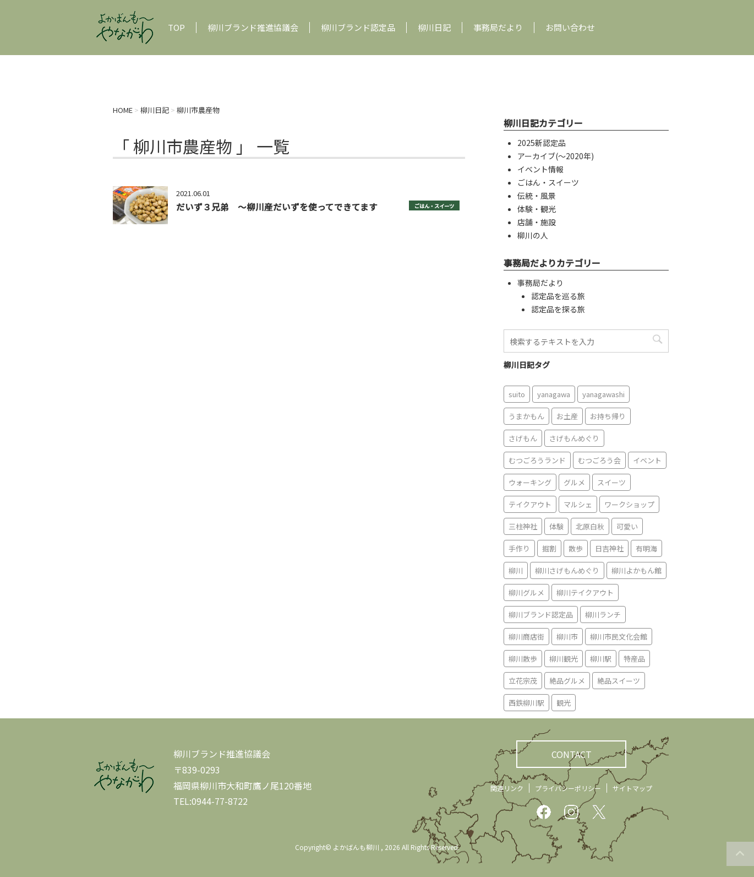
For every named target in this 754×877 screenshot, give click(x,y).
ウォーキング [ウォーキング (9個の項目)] (530, 482)
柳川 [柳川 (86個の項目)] (516, 570)
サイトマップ (632, 788)
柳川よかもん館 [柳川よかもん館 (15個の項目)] (636, 570)
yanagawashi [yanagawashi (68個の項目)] (603, 394)
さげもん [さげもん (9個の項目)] (523, 438)
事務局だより (498, 27)
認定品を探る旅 (558, 309)
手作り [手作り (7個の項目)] (519, 548)
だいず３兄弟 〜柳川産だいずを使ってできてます (277, 207)
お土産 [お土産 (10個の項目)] (567, 416)
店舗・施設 (536, 222)
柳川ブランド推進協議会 (252, 27)
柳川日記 (434, 27)
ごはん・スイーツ (434, 206)
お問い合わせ (570, 27)
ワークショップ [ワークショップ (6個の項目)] (629, 504)
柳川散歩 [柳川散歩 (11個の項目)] (523, 658)
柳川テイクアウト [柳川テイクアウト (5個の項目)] (585, 592)
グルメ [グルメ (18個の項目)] (574, 482)
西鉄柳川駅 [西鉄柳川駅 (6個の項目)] (526, 702)
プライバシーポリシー (568, 788)
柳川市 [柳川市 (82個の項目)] (567, 636)
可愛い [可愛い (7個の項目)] (627, 526)
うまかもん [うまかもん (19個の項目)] (526, 416)
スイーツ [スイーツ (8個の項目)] (611, 482)
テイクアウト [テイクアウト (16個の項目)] (530, 504)
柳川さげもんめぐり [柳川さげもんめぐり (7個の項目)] (567, 570)
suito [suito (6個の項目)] (517, 394)
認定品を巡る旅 (558, 295)
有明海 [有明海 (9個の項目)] (646, 548)
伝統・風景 (536, 195)
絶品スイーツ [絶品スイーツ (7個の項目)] (618, 680)
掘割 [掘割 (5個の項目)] (549, 548)
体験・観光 (536, 208)
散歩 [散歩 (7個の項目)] (576, 548)
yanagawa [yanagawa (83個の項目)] (553, 394)
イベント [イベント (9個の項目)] (647, 460)
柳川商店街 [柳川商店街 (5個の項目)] (526, 636)
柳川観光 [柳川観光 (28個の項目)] (563, 658)
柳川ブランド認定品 (358, 27)
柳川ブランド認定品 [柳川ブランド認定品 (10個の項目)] (541, 614)
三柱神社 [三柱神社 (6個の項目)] (523, 526)
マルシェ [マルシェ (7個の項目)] (578, 504)
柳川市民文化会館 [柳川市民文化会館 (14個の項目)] (618, 636)
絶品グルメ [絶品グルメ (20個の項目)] (567, 680)
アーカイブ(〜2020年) (555, 155)
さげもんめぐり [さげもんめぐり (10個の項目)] (574, 438)
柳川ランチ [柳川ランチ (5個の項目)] (603, 614)
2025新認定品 (541, 142)
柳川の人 (532, 235)
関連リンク (506, 788)
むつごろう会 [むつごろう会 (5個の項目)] (599, 460)
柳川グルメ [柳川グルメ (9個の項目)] (526, 592)
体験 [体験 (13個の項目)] (556, 526)
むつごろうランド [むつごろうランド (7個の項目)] (537, 460)
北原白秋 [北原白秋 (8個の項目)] (590, 526)
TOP (176, 27)
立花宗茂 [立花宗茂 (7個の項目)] (523, 680)
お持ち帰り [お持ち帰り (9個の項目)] (608, 416)
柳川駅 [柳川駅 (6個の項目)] (600, 658)
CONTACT (571, 754)
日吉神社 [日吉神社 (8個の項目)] (609, 548)
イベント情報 (540, 169)
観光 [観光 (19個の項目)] (563, 702)
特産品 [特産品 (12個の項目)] (634, 658)
